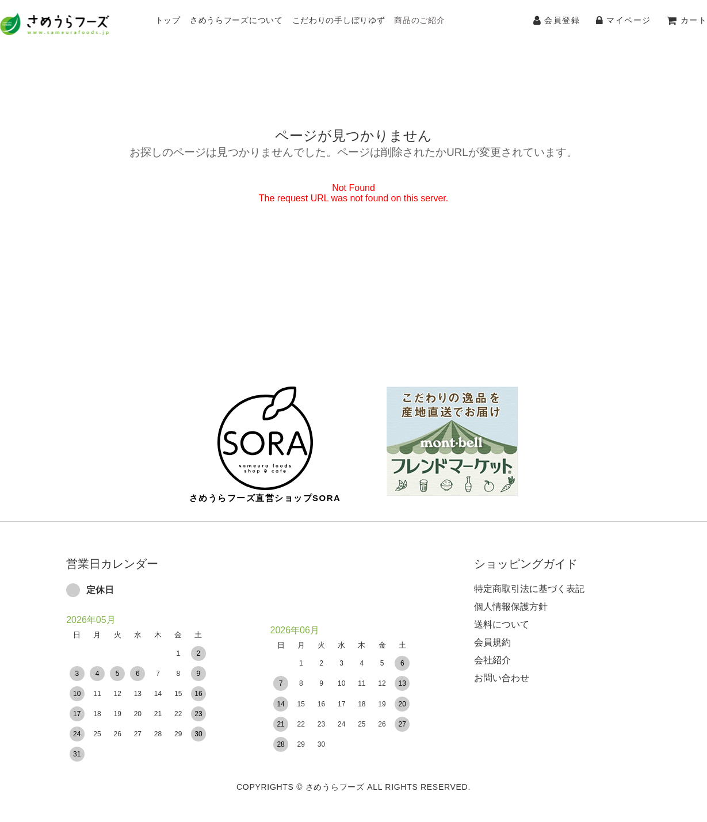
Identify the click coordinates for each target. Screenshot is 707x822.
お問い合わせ (501, 670)
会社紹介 (492, 652)
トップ (168, 20)
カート (687, 20)
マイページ (623, 20)
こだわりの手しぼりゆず (338, 20)
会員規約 (492, 634)
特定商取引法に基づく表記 (529, 581)
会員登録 (556, 20)
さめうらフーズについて (236, 20)
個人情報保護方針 (511, 598)
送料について (501, 616)
